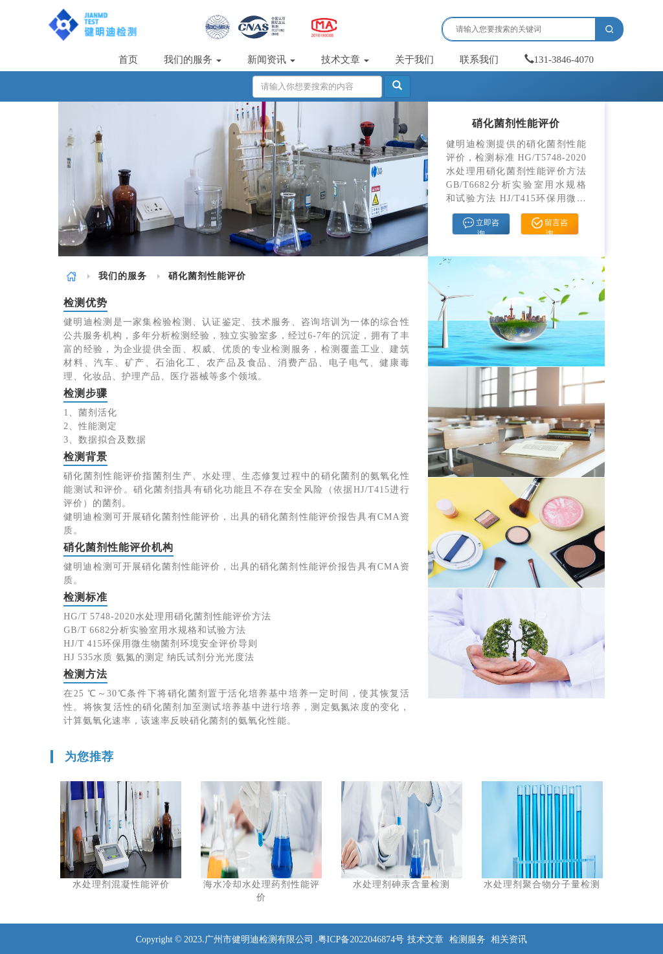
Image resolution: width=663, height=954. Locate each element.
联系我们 (479, 59)
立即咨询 (481, 225)
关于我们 (414, 59)
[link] (71, 276)
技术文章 (345, 59)
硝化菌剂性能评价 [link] (207, 276)
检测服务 (467, 939)
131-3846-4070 (559, 59)
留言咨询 (550, 225)
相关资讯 (509, 939)
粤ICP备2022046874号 (361, 939)
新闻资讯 (271, 59)
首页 (128, 59)
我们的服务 (192, 59)
